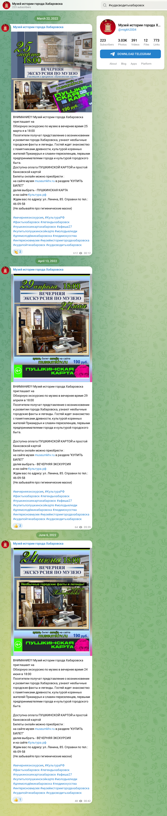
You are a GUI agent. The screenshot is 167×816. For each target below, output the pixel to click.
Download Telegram (130, 54)
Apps (134, 63)
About (113, 63)
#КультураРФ (55, 217)
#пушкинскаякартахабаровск (34, 226)
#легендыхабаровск (55, 222)
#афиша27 (64, 226)
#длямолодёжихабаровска (32, 235)
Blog (123, 63)
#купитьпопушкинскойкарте (33, 231)
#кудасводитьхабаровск (64, 245)
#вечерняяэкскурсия (28, 217)
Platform (146, 63)
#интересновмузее (26, 240)
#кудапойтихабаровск (29, 245)
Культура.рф (37, 194)
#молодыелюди (66, 231)
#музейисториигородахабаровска (64, 240)
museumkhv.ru (45, 181)
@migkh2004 (127, 29)
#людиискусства (65, 235)
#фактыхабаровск (26, 222)
